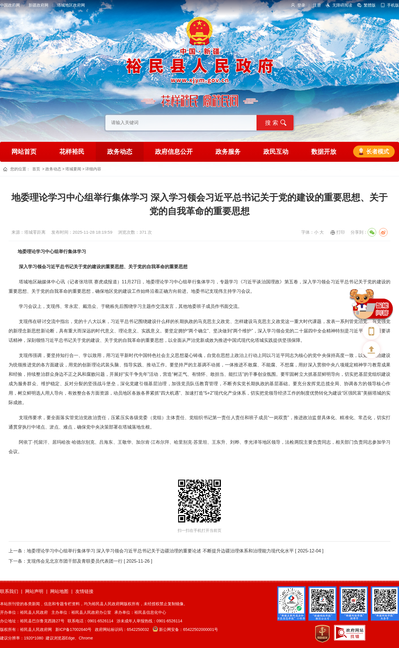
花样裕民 (71, 151)
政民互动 (275, 151)
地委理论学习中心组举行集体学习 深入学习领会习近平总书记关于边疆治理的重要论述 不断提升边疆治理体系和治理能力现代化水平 (160, 550)
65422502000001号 (200, 629)
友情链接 (84, 591)
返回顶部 (371, 349)
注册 (317, 5)
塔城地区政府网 (71, 5)
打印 (340, 232)
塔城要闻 (73, 169)
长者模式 (377, 151)
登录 (301, 5)
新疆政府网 (38, 5)
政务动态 (119, 151)
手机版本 (371, 331)
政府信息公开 (174, 151)
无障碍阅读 (342, 5)
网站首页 (23, 151)
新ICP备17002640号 (73, 629)
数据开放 (323, 151)
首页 (36, 169)
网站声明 (34, 591)
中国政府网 (10, 5)
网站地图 (59, 591)
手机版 (393, 5)
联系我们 (9, 591)
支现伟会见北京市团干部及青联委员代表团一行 (75, 561)
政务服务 (228, 151)
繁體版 (370, 5)
